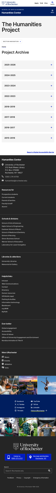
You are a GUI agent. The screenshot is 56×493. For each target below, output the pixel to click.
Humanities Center (11, 12)
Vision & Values (7, 334)
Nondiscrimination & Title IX (12, 340)
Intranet (5, 281)
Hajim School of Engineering (12, 226)
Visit (41, 3)
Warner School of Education (12, 242)
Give (46, 3)
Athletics (7, 364)
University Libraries (9, 261)
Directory (5, 290)
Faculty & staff (7, 203)
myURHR (5, 308)
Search (6, 467)
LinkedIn (35, 407)
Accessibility (7, 331)
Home (4, 47)
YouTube (35, 401)
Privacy (18, 478)
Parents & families (8, 200)
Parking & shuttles (8, 299)
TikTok (34, 404)
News (5, 357)
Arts (5, 367)
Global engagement (9, 328)
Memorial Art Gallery (9, 264)
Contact (5, 287)
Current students (8, 197)
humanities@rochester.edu (16, 180)
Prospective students (10, 194)
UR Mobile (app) (8, 296)
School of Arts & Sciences (13, 10)
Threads (19, 411)
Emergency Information (41, 478)
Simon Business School (11, 238)
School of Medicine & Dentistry (13, 232)
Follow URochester (39, 411)
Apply (37, 3)
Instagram (19, 407)
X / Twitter (19, 404)
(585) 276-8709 (12, 176)
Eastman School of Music (11, 229)
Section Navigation (12, 41)
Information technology (11, 302)
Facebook (19, 401)
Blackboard (6, 305)
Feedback (10, 478)
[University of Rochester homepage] (10, 3)
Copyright (27, 478)
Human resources (8, 293)
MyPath (5, 312)
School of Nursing (8, 235)
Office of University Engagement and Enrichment (20, 337)
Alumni (4, 207)
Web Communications (10, 284)
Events (6, 360)
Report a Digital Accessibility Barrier (40, 152)
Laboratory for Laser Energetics (14, 245)
